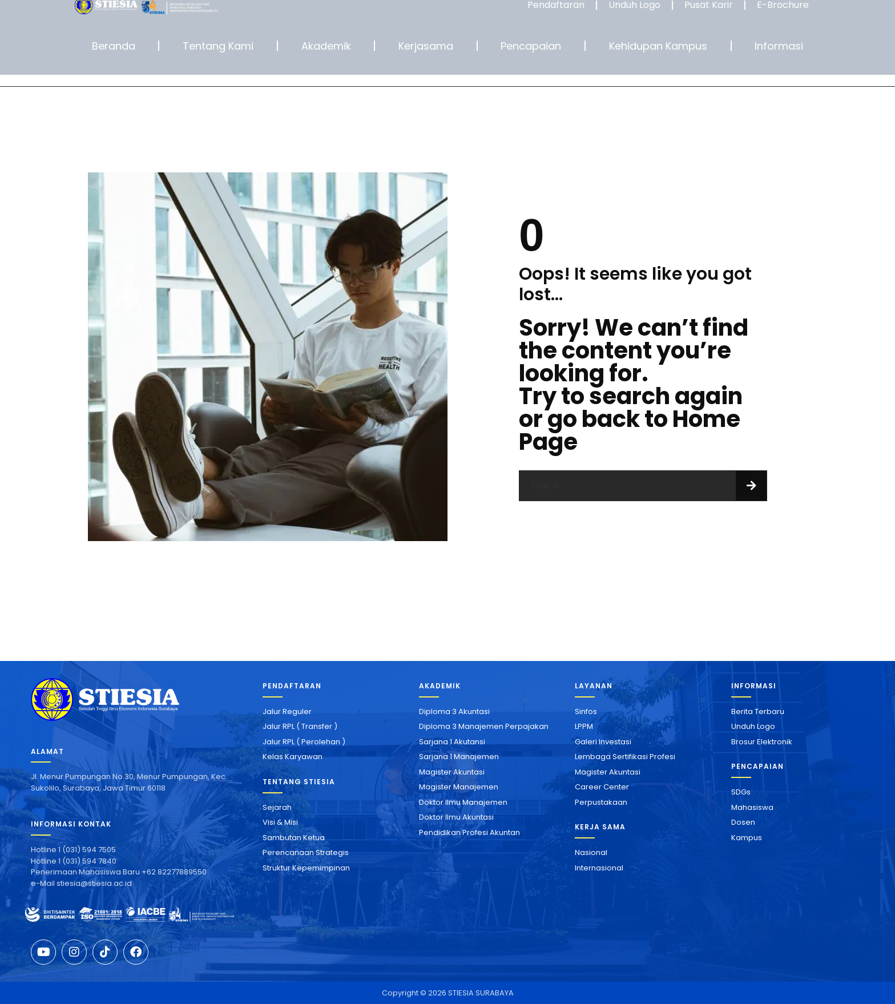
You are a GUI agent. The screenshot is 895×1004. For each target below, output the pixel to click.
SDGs (741, 792)
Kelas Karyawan (292, 756)
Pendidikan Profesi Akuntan (469, 832)
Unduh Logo (753, 726)
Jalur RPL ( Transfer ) (300, 726)
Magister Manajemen (458, 786)
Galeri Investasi (603, 741)
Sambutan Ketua (294, 837)
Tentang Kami (218, 46)
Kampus (746, 837)
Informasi (779, 46)
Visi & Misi (280, 822)
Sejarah (277, 807)
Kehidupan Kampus (658, 46)
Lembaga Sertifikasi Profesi (625, 756)
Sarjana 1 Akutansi (452, 741)
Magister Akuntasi (452, 772)
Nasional (591, 852)
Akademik (326, 46)
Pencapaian (531, 46)
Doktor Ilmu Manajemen (463, 802)
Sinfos (586, 711)
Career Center (602, 786)
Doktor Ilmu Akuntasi (456, 817)
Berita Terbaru (757, 711)
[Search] (751, 486)
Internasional (599, 867)
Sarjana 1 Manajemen (459, 756)
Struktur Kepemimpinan (306, 867)
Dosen (743, 822)
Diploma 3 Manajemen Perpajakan (484, 726)
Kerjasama (425, 46)
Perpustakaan (601, 802)
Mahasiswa (752, 807)
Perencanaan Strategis (306, 852)
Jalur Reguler (287, 711)
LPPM (584, 726)
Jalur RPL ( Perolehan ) (304, 741)
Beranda (113, 46)
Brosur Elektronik (761, 741)
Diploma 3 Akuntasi (454, 711)
